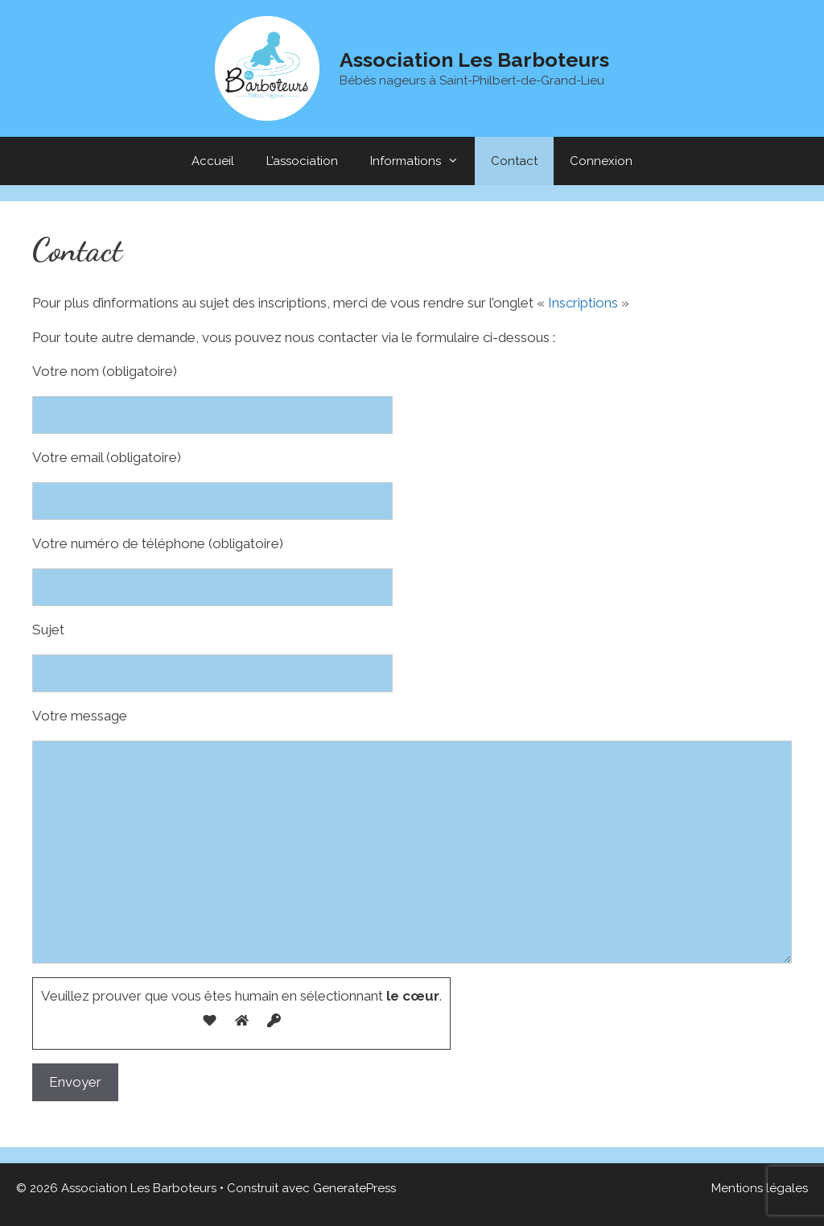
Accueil (213, 161)
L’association (302, 161)
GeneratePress (354, 1188)
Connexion (601, 161)
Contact (514, 161)
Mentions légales (759, 1188)
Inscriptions (583, 303)
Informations (422, 161)
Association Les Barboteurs (474, 59)
